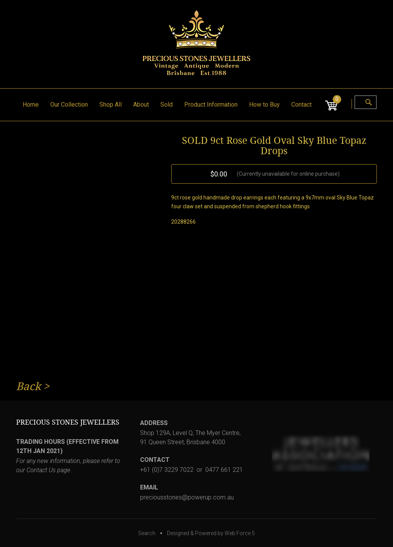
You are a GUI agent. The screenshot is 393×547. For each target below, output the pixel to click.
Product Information (211, 104)
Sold (166, 104)
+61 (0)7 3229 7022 (166, 469)
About (141, 104)
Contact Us (41, 470)
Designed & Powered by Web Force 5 (211, 533)
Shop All (110, 104)
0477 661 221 (224, 469)
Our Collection (69, 104)
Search (146, 533)
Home (31, 104)
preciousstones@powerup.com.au (187, 497)
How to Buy (264, 104)
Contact (301, 104)
